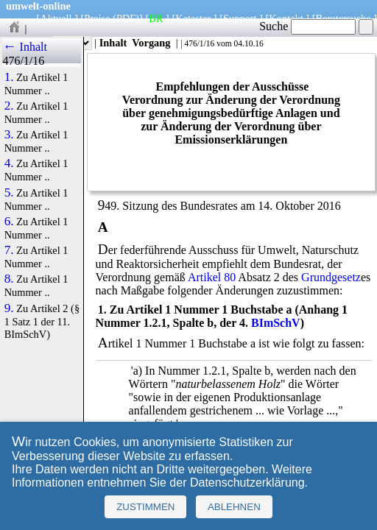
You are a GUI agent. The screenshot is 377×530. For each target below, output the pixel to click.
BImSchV (275, 323)
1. (9, 77)
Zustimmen (145, 506)
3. (9, 135)
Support (240, 18)
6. (9, 221)
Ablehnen (234, 506)
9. (9, 308)
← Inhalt (24, 46)
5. (9, 193)
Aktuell (55, 18)
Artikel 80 (212, 277)
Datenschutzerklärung (247, 482)
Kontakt (286, 18)
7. (9, 250)
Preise (97, 18)
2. (9, 106)
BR (156, 18)
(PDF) (126, 18)
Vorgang (151, 43)
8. (9, 279)
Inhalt (113, 43)
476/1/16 (199, 43)
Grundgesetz (331, 277)
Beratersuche (343, 18)
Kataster (193, 18)
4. (9, 163)
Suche (307, 26)
